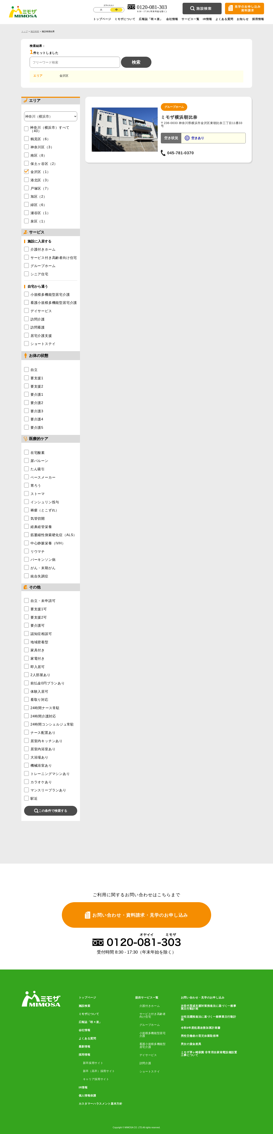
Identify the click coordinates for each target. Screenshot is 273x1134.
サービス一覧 (190, 19)
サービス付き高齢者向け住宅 (152, 1015)
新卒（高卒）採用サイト (99, 1071)
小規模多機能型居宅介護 (152, 1034)
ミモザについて (125, 19)
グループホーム (149, 1024)
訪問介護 (145, 1063)
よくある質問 (224, 19)
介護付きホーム (149, 1005)
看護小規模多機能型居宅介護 (152, 1045)
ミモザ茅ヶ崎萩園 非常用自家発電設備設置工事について (209, 1054)
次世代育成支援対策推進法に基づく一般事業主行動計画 (208, 1007)
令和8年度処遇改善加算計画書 (201, 1027)
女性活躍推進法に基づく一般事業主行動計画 (208, 1018)
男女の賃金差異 (191, 1044)
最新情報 (84, 1046)
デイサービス (148, 1055)
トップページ (102, 19)
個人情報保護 (87, 1095)
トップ (24, 31)
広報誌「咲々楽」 (151, 19)
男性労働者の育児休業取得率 (200, 1035)
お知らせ (243, 19)
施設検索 (34, 31)
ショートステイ (149, 1071)
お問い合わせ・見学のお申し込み (203, 997)
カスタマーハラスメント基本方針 (100, 1103)
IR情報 (207, 19)
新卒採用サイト (93, 1063)
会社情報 (172, 19)
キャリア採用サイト (96, 1079)
